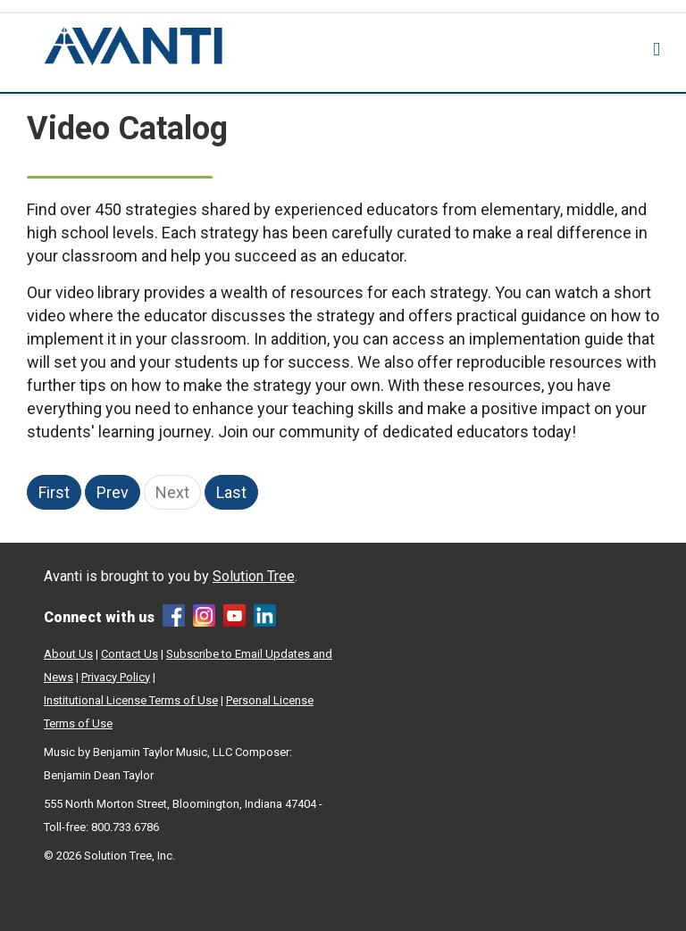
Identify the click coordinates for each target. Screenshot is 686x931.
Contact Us (129, 654)
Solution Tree (254, 576)
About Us (68, 654)
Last (231, 492)
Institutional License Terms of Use (131, 700)
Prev (112, 492)
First (54, 492)
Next (172, 492)
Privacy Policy (115, 677)
